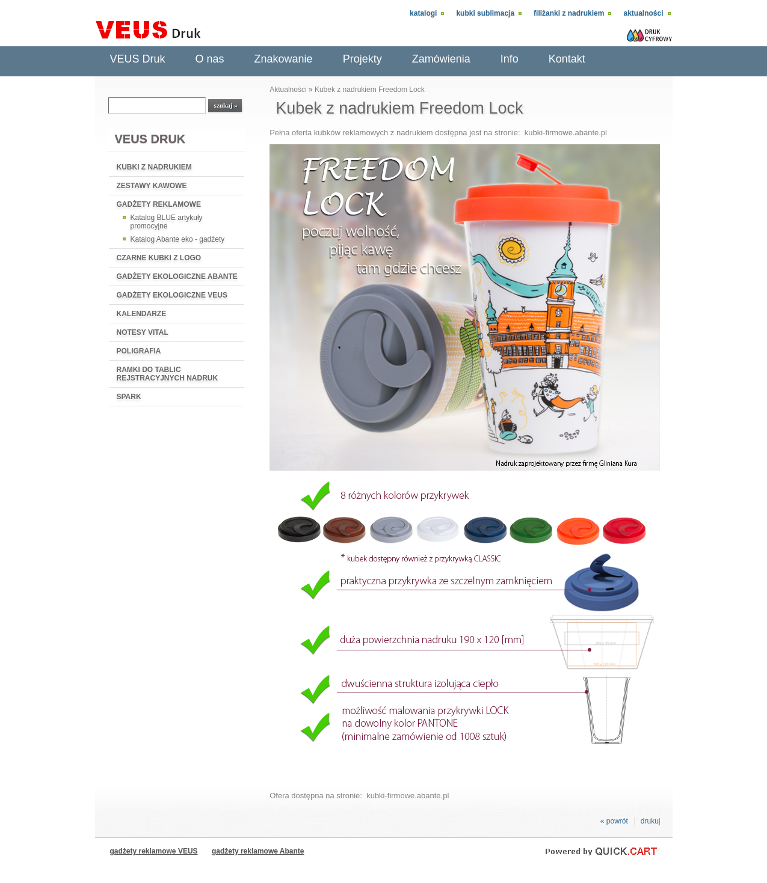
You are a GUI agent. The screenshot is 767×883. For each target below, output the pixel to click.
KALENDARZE (142, 314)
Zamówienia (441, 59)
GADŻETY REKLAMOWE (159, 204)
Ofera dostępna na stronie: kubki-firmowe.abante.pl (359, 795)
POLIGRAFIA (139, 351)
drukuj (651, 821)
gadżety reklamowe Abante (258, 851)
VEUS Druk (137, 59)
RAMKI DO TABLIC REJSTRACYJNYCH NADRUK (167, 373)
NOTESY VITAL (142, 332)
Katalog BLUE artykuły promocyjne (167, 221)
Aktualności (643, 13)
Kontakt (567, 59)
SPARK (129, 397)
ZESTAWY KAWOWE (152, 186)
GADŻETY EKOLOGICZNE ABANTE (177, 276)
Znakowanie (283, 59)
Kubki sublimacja (485, 13)
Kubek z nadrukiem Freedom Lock (370, 89)
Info (510, 59)
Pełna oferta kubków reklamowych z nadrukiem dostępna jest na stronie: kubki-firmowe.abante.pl (438, 132)
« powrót (614, 821)
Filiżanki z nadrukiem (569, 13)
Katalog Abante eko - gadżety (178, 239)
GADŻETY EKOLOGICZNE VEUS (172, 295)
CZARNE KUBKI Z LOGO (159, 258)
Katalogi (423, 13)
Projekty (362, 59)
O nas (210, 59)
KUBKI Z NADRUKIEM (154, 167)
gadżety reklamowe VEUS (154, 851)
